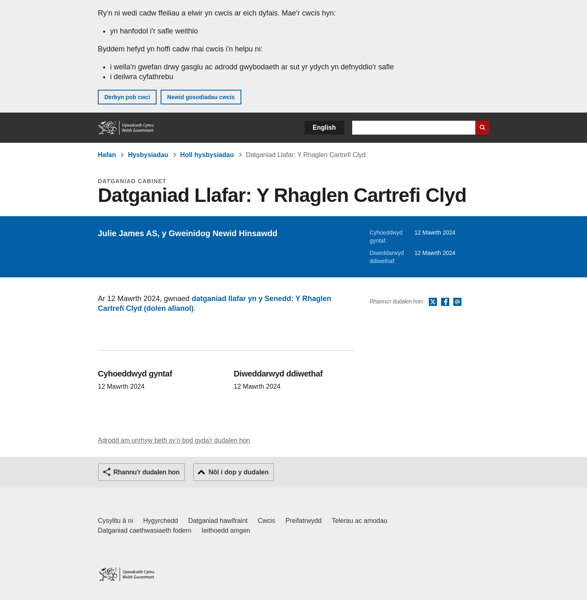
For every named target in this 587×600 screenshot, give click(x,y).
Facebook (445, 302)
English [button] (324, 127)
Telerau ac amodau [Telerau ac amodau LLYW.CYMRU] (359, 520)
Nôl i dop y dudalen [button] (238, 472)
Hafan (107, 154)
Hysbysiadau (148, 154)
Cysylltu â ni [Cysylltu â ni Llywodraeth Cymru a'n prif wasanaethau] (115, 520)
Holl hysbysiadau (207, 154)
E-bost (457, 302)
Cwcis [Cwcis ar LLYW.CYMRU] (267, 520)
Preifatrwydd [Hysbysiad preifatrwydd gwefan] (303, 520)
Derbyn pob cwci (127, 97)
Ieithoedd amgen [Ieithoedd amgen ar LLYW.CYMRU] (226, 530)
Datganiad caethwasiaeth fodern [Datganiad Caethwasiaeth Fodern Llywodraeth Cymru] (145, 530)
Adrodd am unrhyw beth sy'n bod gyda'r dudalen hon (174, 440)
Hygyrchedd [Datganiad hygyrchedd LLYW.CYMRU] (160, 520)
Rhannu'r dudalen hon (146, 472)
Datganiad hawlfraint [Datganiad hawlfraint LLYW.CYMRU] (218, 520)
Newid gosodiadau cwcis (201, 97)
